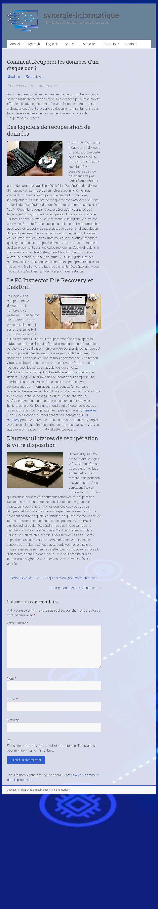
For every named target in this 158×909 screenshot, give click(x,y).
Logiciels (52, 44)
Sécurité (70, 44)
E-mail (12, 699)
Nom (11, 678)
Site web (13, 720)
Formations (111, 44)
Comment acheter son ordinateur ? (75, 588)
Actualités (90, 44)
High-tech (33, 44)
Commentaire (17, 623)
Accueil (15, 44)
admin (15, 77)
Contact (131, 44)
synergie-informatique (81, 15)
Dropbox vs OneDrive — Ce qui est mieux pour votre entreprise (52, 578)
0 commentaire (48, 86)
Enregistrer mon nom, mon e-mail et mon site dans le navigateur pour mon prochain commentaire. (51, 748)
